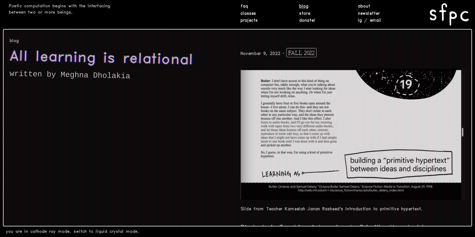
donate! (307, 20)
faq (244, 6)
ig (360, 20)
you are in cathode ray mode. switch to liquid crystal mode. (72, 231)
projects (249, 20)
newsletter (369, 13)
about (364, 6)
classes (248, 13)
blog (303, 6)
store (304, 13)
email (375, 20)
